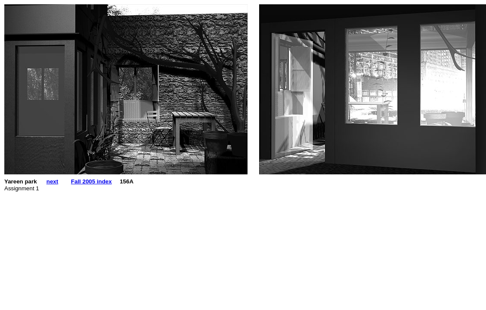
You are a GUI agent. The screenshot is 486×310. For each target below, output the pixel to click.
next (52, 181)
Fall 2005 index (91, 181)
